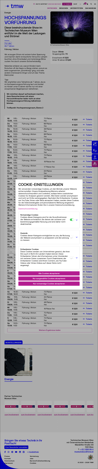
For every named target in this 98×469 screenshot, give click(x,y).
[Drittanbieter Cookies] (72, 257)
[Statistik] (72, 237)
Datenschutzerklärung (27, 209)
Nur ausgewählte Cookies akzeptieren (49, 278)
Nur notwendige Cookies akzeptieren (49, 284)
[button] (76, 220)
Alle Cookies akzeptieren (49, 273)
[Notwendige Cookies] (72, 220)
